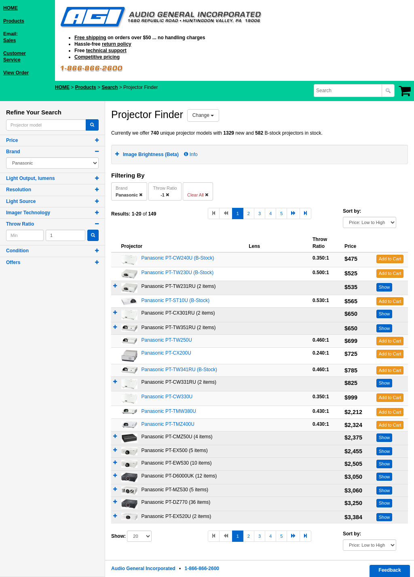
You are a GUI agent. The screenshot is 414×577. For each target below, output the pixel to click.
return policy (116, 44)
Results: (120, 214)
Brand (13, 151)
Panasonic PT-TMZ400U (168, 424)
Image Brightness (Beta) (151, 154)
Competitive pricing (97, 57)
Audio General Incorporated (143, 568)
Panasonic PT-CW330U (167, 396)
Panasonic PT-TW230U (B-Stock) (178, 272)
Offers (13, 262)
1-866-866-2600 (202, 568)
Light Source (21, 201)
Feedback (389, 570)
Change (203, 115)
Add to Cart (390, 258)
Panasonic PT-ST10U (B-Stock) (176, 300)
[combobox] (348, 90)
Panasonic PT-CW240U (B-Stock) (178, 258)
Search (109, 87)
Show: (118, 536)
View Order (16, 73)
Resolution (18, 189)
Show (384, 287)
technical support (106, 50)
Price (12, 140)
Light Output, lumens (30, 178)
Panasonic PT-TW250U (167, 340)
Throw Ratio (20, 224)
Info (190, 154)
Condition (17, 251)
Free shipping (90, 37)
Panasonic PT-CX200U (166, 353)
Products (13, 21)
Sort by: (352, 211)
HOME (10, 8)
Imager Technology (28, 213)
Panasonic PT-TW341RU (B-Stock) (179, 369)
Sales (9, 40)
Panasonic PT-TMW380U (169, 411)
